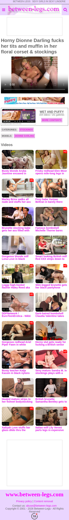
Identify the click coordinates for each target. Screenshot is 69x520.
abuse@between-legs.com (41, 505)
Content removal (43, 501)
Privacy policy (24, 501)
